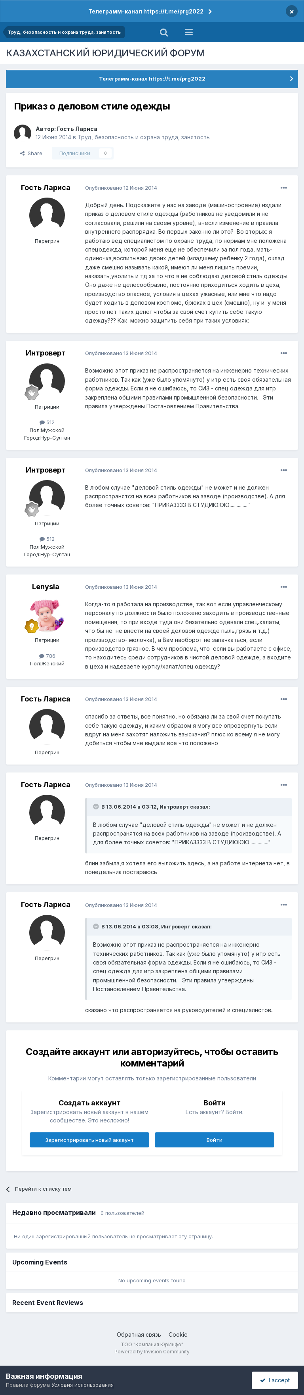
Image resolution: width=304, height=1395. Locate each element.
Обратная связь (139, 1334)
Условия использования (82, 1385)
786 (47, 656)
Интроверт (46, 353)
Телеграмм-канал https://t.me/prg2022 (145, 11)
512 (47, 422)
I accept (275, 1380)
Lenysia (45, 586)
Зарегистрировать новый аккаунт (89, 1140)
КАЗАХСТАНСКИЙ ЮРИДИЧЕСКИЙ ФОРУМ (105, 53)
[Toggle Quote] (96, 806)
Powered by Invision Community (152, 1352)
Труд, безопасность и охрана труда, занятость (144, 137)
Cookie (178, 1334)
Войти (214, 1140)
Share (31, 153)
